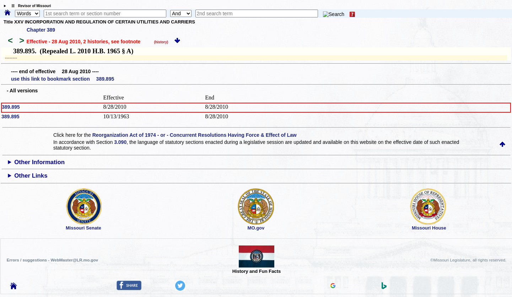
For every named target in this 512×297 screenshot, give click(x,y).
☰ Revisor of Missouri (29, 6)
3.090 (120, 142)
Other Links (30, 175)
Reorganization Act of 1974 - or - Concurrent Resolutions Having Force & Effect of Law (194, 135)
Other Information (39, 162)
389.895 (11, 107)
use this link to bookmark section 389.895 (62, 79)
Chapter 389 (41, 30)
